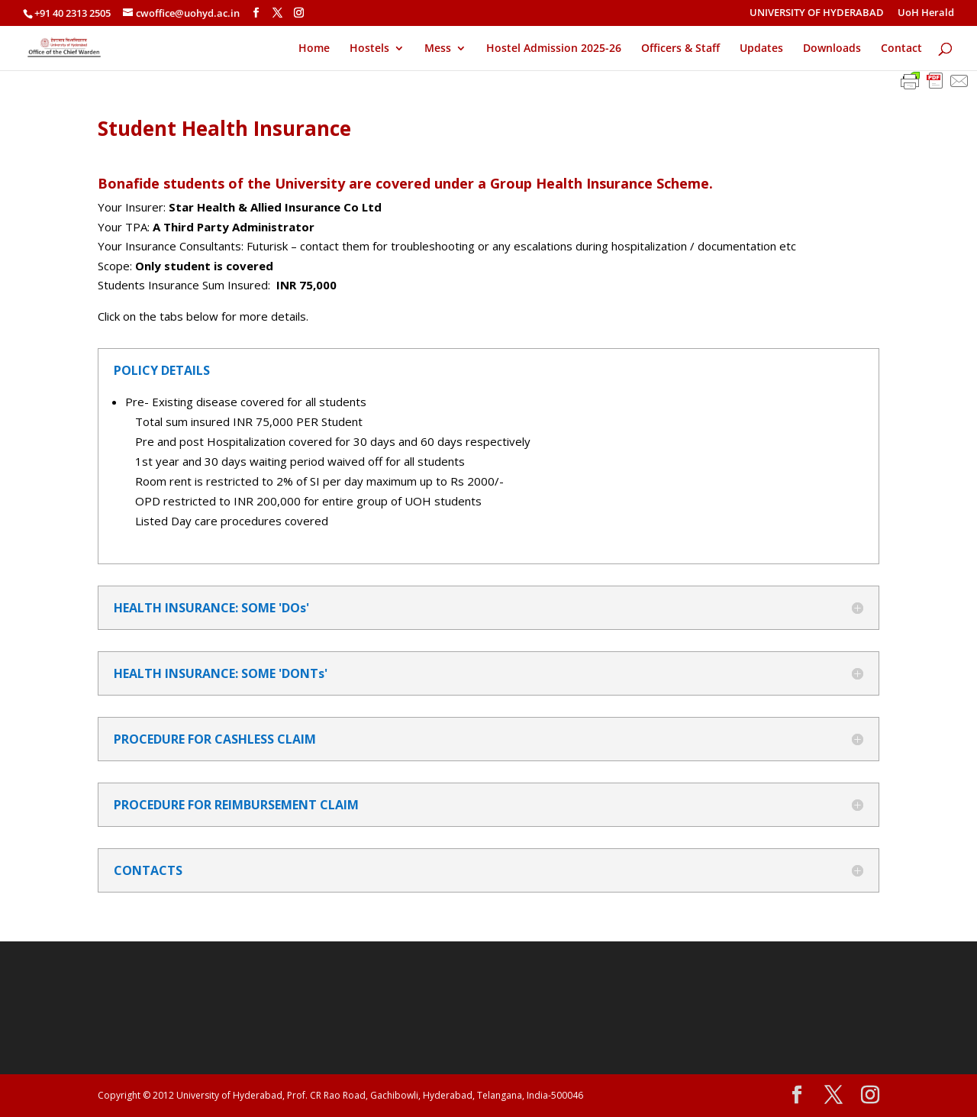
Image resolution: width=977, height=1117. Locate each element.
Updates (761, 49)
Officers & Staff (680, 49)
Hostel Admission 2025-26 (553, 49)
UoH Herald (926, 13)
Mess (437, 49)
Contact (901, 49)
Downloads (832, 49)
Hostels (369, 49)
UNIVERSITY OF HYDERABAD (817, 13)
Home (314, 49)
